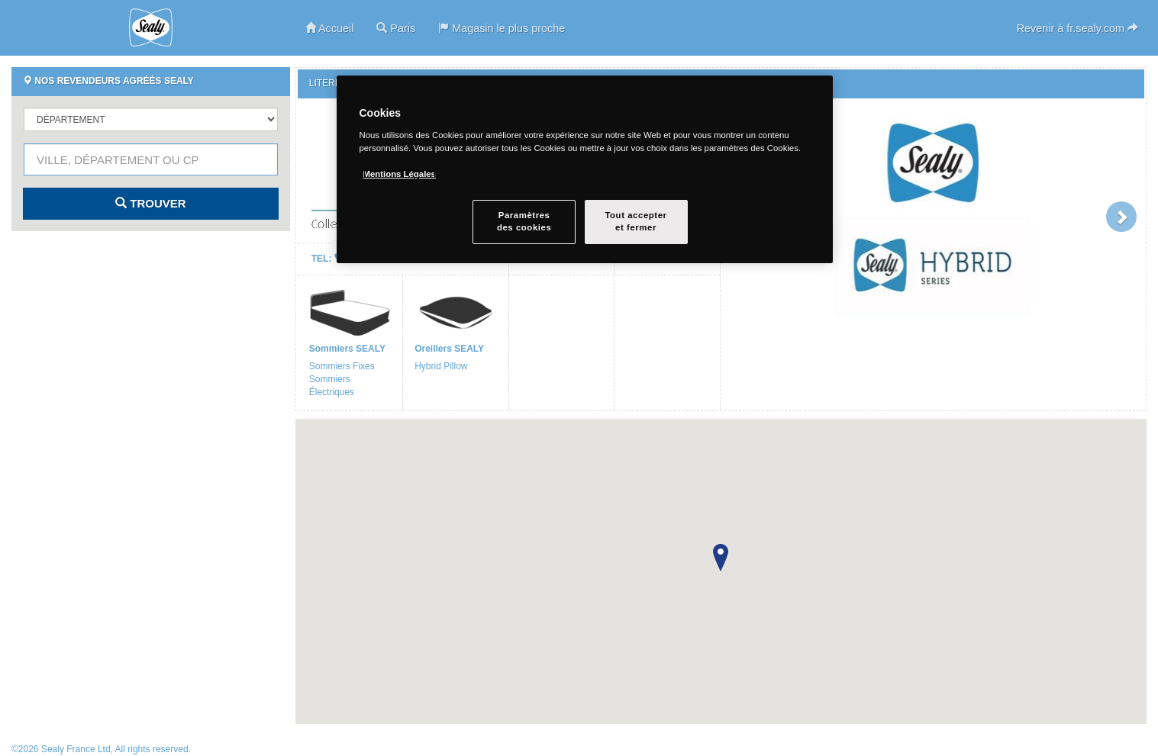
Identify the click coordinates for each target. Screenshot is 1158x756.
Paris (395, 28)
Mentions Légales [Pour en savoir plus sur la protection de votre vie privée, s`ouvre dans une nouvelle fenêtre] (399, 174)
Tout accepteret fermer (635, 221)
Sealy (151, 27)
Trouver (150, 203)
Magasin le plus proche (501, 28)
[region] (585, 169)
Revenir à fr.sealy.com (1077, 28)
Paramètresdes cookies (524, 221)
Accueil (329, 28)
